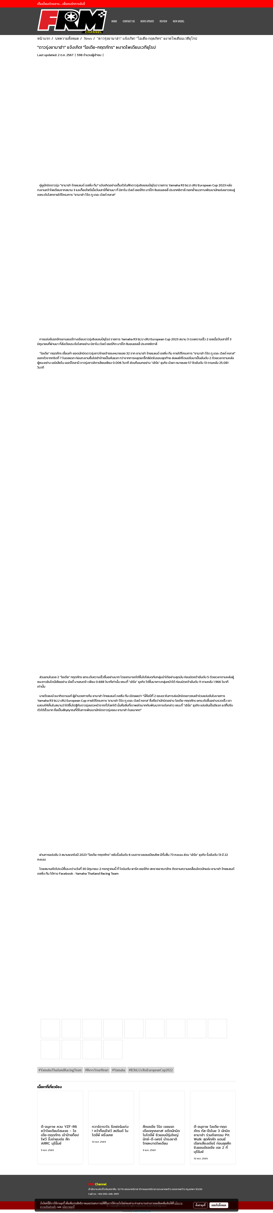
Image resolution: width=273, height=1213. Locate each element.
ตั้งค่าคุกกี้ (200, 1205)
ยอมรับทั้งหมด (219, 1205)
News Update (147, 21)
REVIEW (163, 21)
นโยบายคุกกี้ (68, 1206)
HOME (114, 21)
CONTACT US (129, 21)
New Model (178, 21)
